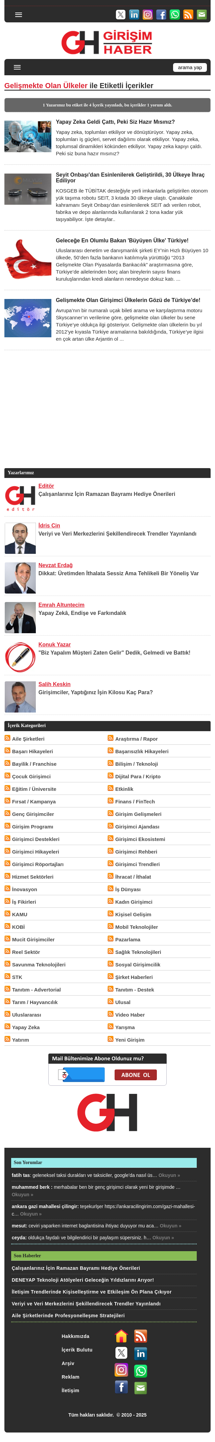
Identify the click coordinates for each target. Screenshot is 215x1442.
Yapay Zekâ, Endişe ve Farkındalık (82, 613)
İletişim (70, 1390)
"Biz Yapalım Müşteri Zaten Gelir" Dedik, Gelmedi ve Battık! (115, 653)
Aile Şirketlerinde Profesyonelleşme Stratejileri (68, 1315)
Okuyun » (169, 1175)
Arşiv (68, 1363)
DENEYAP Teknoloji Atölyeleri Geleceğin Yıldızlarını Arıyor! (83, 1280)
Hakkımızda (75, 1336)
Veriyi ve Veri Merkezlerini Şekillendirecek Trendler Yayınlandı (118, 534)
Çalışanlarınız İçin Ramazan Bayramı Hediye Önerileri (107, 494)
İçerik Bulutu (77, 1350)
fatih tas (21, 1175)
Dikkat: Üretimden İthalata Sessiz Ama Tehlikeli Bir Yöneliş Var (119, 573)
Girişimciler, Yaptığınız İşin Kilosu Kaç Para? (96, 692)
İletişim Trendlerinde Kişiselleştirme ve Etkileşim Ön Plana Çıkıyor (92, 1292)
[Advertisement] (106, 419)
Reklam (70, 1377)
